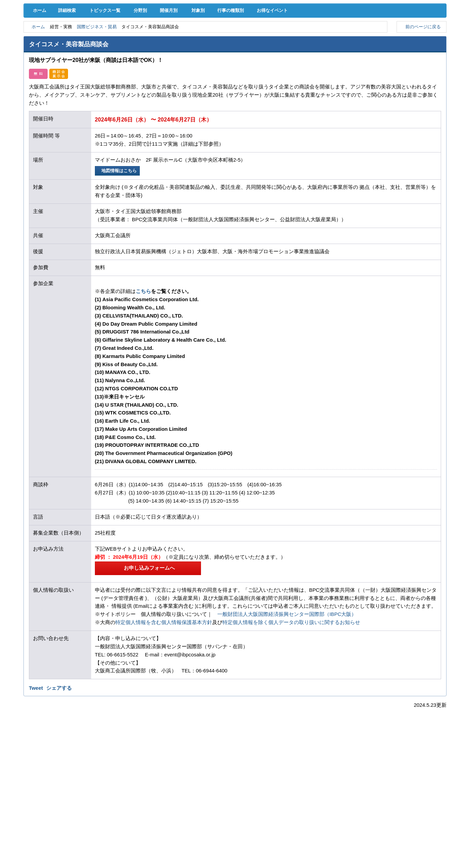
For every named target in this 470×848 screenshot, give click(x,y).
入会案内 (423, 23)
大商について (416, 51)
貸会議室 (174, 51)
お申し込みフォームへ (148, 627)
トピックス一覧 (107, 68)
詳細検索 (68, 68)
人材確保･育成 (234, 37)
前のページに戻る (421, 85)
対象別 (209, 68)
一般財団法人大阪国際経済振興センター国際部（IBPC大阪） (287, 673)
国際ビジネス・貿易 (102, 85)
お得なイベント (292, 68)
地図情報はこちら (118, 229)
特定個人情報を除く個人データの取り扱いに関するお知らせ (291, 681)
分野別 (144, 68)
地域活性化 (356, 37)
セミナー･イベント (114, 51)
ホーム (37, 68)
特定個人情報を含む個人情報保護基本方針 (163, 681)
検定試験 (235, 51)
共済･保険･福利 (174, 37)
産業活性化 (295, 37)
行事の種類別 (246, 68)
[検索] (318, 23)
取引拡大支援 (114, 37)
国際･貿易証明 (416, 37)
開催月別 (176, 68)
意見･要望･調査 (53, 51)
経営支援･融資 (53, 37)
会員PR (295, 51)
